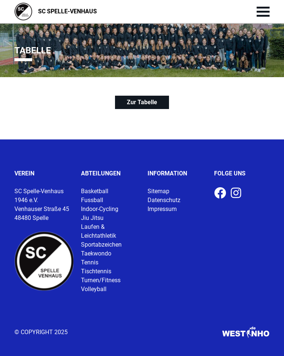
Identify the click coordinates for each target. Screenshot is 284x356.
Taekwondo (96, 253)
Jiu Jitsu (92, 217)
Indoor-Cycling (99, 208)
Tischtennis (96, 271)
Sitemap (158, 191)
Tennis (89, 262)
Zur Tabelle (142, 102)
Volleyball (93, 289)
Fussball (92, 200)
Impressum (162, 208)
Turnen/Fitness (101, 280)
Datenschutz (164, 200)
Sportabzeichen (101, 244)
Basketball (94, 191)
